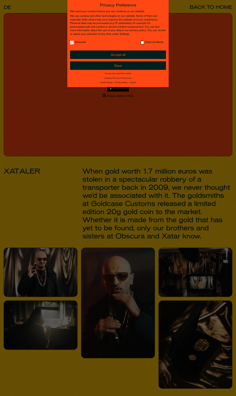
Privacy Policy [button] (121, 82)
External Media (152, 42)
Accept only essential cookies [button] (118, 73)
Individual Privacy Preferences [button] (118, 78)
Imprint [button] (133, 82)
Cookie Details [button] (106, 82)
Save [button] (118, 65)
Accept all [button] (118, 55)
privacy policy (138, 30)
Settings (124, 34)
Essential (78, 42)
